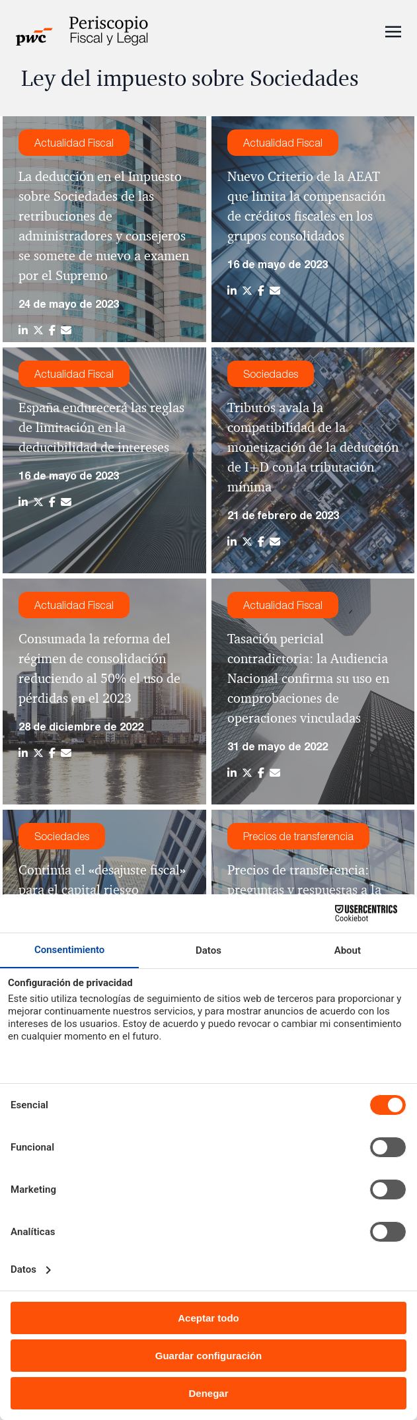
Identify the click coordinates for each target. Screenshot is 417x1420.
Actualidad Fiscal (74, 143)
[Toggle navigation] (393, 30)
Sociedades (270, 374)
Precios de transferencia (298, 836)
